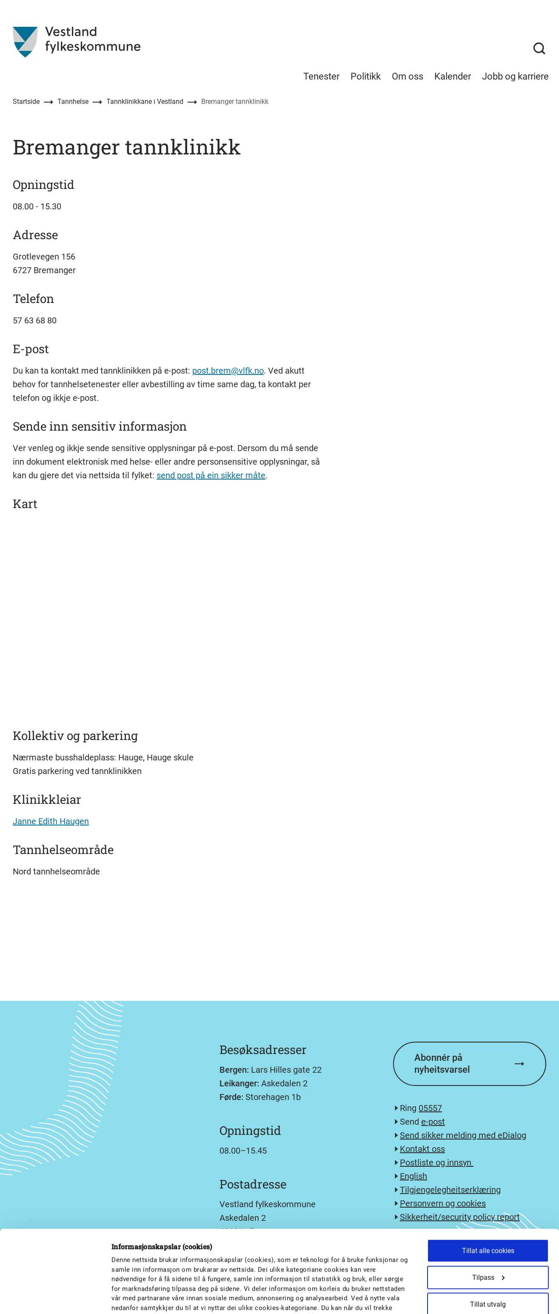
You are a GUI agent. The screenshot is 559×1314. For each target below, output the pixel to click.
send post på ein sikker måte (211, 475)
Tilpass (488, 1205)
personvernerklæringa (301, 1245)
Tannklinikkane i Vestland (144, 101)
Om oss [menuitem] (407, 76)
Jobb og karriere (515, 76)
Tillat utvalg (488, 1232)
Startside (26, 101)
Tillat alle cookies (488, 1178)
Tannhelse (72, 101)
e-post (433, 1122)
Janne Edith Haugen (51, 821)
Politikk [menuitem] (366, 76)
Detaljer (443, 1297)
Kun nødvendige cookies (488, 1259)
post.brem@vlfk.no (228, 371)
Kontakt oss (422, 1149)
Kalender (452, 76)
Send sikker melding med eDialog (463, 1135)
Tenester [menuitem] (321, 76)
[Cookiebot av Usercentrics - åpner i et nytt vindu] (55, 1297)
